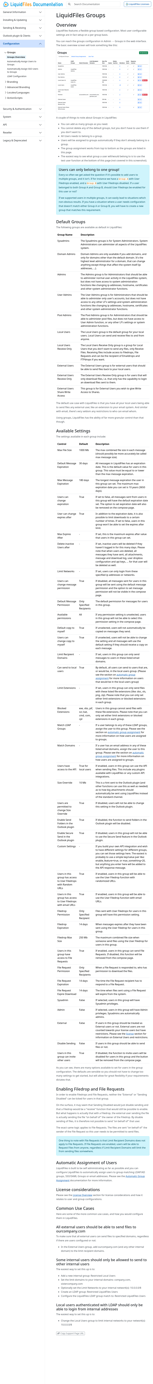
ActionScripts (15, 98)
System (7, 116)
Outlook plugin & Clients (16, 35)
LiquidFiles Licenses (137, 4)
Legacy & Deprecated (15, 140)
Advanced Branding (18, 87)
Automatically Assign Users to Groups (21, 63)
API (5, 124)
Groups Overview (16, 57)
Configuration (11, 43)
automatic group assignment (124, 732)
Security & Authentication (17, 109)
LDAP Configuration (16, 76)
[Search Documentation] (96, 4)
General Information (14, 12)
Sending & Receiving (14, 27)
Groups (11, 52)
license (130, 1033)
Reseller (7, 132)
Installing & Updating (15, 20)
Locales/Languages (18, 92)
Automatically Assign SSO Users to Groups (22, 70)
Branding (12, 81)
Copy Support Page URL (70, 1333)
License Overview (82, 1195)
